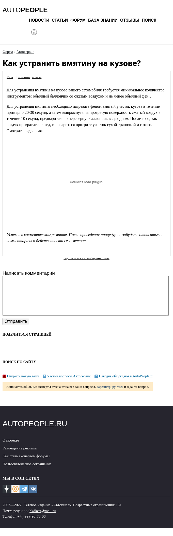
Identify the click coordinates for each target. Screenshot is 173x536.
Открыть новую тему (23, 384)
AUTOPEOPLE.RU (35, 431)
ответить (24, 77)
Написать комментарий (29, 273)
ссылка (36, 77)
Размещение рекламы (20, 456)
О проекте (11, 448)
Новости (39, 20)
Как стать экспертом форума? (26, 464)
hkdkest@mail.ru (42, 518)
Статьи (60, 20)
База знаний (103, 20)
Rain (10, 77)
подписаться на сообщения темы (86, 258)
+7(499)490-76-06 (32, 524)
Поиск (149, 20)
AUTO (25, 10)
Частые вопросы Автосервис (69, 384)
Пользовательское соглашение (27, 472)
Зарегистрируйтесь (110, 394)
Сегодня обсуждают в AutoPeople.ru (126, 384)
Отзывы (129, 20)
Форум (78, 20)
